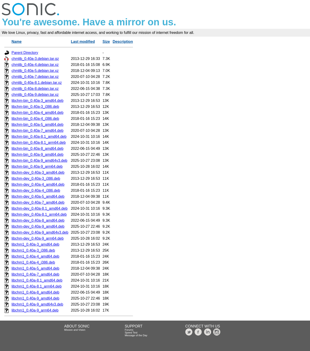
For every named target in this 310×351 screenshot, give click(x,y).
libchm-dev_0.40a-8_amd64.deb (38, 220)
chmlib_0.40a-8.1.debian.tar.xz (37, 83)
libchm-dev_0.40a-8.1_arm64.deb (39, 214)
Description (123, 42)
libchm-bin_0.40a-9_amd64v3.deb (39, 160)
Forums (129, 329)
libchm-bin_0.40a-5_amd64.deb (37, 125)
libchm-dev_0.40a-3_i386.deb (36, 178)
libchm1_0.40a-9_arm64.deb (35, 310)
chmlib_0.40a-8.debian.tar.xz (35, 89)
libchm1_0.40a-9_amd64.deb (35, 298)
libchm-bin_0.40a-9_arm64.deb (37, 166)
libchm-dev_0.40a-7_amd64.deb (38, 202)
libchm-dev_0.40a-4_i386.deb (36, 190)
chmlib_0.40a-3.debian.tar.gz (35, 59)
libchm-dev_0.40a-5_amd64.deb (38, 196)
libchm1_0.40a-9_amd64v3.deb (37, 304)
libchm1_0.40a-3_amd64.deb (35, 244)
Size (106, 42)
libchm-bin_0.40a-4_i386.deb (35, 119)
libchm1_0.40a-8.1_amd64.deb (37, 280)
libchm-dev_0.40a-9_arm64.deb (38, 238)
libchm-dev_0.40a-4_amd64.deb (38, 184)
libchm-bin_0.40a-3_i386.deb (35, 107)
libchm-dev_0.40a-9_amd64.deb (38, 226)
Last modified (83, 42)
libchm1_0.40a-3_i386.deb (33, 250)
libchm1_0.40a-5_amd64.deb (35, 268)
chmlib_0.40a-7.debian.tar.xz (35, 77)
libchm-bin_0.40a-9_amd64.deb (37, 154)
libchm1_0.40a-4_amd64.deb (35, 256)
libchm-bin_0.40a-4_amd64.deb (37, 113)
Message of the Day (136, 335)
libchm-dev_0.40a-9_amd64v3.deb (40, 232)
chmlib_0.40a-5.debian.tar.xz (35, 71)
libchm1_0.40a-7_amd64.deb (35, 274)
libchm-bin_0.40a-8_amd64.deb (37, 148)
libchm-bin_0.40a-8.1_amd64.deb (39, 137)
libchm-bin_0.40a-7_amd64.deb (37, 131)
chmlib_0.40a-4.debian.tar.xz (35, 65)
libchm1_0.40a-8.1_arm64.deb (37, 286)
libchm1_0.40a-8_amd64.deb (35, 292)
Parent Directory (25, 53)
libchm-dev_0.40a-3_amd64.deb (38, 172)
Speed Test (131, 332)
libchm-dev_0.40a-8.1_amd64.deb (40, 208)
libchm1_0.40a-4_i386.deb (33, 262)
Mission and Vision (75, 329)
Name (17, 42)
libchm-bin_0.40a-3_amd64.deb (37, 101)
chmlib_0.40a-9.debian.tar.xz (35, 95)
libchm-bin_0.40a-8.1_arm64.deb (39, 143)
